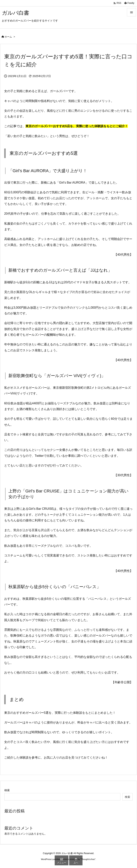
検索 (7, 790)
